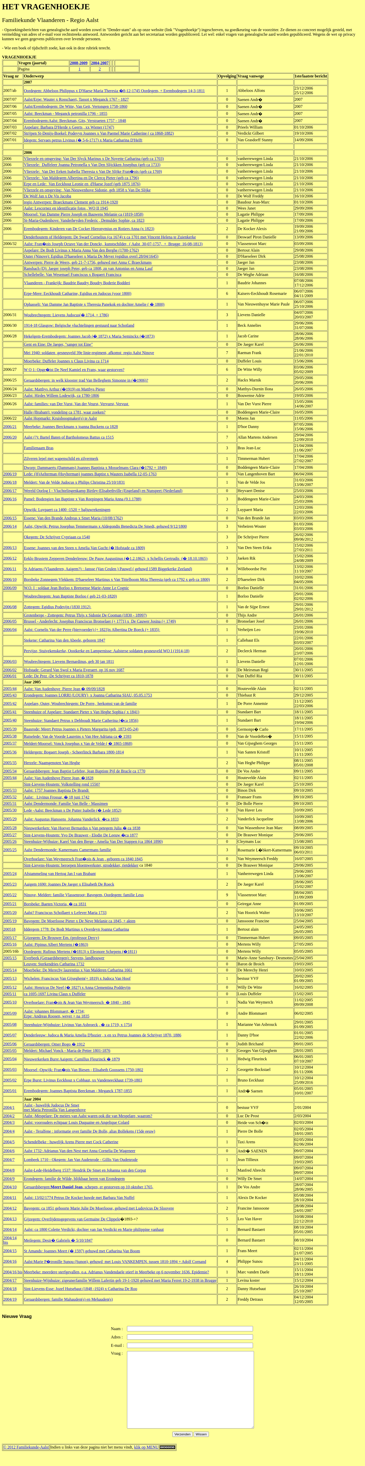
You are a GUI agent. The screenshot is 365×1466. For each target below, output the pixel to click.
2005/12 (9, 987)
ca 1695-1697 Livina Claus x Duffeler (55, 994)
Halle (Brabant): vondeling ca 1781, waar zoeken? (64, 412)
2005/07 (9, 1035)
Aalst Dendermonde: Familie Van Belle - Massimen (66, 803)
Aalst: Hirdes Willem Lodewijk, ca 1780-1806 (61, 395)
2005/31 (9, 803)
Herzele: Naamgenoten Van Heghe (52, 763)
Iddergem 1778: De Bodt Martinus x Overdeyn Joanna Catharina (76, 929)
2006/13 (9, 547)
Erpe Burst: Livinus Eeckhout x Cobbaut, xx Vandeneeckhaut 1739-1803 (83, 1080)
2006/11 (9, 569)
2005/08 (9, 1024)
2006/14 (9, 526)
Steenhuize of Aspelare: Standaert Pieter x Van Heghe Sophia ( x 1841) (81, 712)
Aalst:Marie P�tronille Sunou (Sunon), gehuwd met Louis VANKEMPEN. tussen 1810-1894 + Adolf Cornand (115, 1261)
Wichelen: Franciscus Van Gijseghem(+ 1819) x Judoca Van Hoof (77, 978)
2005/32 (9, 797)
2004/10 (9, 1187)
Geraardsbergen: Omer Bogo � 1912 (54, 1044)
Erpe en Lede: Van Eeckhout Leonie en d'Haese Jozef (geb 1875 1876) (82, 184)
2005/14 (9, 970)
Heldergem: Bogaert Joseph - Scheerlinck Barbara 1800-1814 (74, 752)
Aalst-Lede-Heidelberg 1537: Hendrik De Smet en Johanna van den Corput (85, 1170)
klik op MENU (146, 1462)
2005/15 (9, 958)
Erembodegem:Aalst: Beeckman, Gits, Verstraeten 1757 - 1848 (75, 120)
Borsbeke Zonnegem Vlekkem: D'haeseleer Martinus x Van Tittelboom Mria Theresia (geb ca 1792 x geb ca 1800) (117, 579)
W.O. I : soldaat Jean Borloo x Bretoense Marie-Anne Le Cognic (76, 588)
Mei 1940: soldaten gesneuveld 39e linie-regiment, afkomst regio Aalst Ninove (89, 353)
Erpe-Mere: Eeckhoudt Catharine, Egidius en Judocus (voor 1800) (77, 293)
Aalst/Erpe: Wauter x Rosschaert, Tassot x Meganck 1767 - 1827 (76, 99)
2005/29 (9, 819)
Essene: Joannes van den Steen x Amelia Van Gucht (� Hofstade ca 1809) (84, 548)
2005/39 (9, 729)
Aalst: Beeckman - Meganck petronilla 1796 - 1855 (65, 113)
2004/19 (9, 1299)
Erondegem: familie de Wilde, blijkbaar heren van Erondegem (74, 1178)
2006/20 (9, 437)
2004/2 (8, 1116)
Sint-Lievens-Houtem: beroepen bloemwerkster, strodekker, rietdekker (81, 865)
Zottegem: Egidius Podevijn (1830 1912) (57, 607)
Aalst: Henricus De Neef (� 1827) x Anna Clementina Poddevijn (77, 987)
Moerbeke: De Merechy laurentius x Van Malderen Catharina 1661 (78, 970)
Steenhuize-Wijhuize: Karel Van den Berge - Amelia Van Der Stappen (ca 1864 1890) (93, 841)
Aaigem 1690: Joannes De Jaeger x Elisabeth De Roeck (69, 884)
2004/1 (8, 1107)
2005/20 (9, 912)
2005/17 (9, 937)
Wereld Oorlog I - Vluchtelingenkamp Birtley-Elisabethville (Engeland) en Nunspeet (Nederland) (103, 490)
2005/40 (9, 720)
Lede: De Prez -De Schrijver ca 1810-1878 (58, 676)
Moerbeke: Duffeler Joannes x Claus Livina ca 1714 (66, 361)
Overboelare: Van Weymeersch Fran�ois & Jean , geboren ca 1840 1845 (83, 859)
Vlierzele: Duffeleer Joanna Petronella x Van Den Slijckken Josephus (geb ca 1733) (92, 164)
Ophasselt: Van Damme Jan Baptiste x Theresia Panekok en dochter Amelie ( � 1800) (94, 304)
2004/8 (8, 1170)
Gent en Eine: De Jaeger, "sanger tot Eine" (58, 344)
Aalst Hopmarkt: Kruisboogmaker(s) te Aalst (60, 418)
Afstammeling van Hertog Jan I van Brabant (60, 873)
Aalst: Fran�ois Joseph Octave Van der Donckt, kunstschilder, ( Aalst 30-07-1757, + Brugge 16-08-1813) (113, 244)
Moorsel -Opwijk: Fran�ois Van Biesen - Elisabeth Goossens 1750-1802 (83, 1070)
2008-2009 (78, 63)
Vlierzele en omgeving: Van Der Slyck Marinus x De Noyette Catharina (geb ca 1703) (94, 158)
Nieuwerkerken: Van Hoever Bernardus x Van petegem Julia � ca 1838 (82, 828)
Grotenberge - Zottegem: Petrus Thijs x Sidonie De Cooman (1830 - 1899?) (85, 615)
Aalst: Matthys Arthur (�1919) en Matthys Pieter (64, 389)
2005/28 (9, 828)
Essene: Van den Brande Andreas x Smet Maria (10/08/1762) (73, 518)
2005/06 (9, 1044)
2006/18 (9, 482)
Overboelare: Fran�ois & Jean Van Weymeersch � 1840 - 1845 (77, 1002)
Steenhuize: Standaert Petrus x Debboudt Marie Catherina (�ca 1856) (81, 720)
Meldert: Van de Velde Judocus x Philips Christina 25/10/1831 (74, 482)
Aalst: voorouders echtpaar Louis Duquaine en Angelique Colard (76, 1122)
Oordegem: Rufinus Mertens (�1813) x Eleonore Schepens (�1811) (80, 951)
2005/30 (9, 810)
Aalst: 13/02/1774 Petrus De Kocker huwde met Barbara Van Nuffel (79, 1197)
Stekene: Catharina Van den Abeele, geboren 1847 (64, 640)
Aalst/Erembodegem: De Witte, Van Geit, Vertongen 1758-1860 (75, 106)
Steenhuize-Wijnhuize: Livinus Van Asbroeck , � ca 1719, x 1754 (78, 1025)
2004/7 (8, 1159)
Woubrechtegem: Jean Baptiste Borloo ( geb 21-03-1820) (70, 596)
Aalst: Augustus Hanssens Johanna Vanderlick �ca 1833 (71, 819)
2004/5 (8, 1142)
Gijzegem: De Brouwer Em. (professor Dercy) (61, 937)
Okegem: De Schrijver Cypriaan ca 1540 (57, 537)
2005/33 (9, 790)
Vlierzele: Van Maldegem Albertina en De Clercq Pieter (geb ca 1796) (81, 178)
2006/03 (9, 661)
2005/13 (9, 978)
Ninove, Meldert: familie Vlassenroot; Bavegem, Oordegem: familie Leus (84, 895)
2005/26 (9, 841)
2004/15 (9, 1251)
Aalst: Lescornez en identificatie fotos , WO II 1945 (66, 208)
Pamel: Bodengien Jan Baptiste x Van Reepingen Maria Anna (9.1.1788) (82, 499)
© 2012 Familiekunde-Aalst (26, 1462)
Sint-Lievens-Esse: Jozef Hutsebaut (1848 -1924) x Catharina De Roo (80, 1289)
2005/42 (9, 703)
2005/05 (9, 1050)
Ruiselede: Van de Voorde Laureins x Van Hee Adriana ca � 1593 (77, 736)
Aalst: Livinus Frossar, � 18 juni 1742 (56, 797)
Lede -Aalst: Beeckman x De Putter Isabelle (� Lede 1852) (72, 810)
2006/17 (9, 490)
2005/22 (9, 895)
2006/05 (9, 621)
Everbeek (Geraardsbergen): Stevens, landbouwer (64, 958)
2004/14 (9, 1229)
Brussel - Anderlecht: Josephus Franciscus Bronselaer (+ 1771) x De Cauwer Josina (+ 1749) (100, 621)
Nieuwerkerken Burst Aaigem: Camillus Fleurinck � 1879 (72, 1059)
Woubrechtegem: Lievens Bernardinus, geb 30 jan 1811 (69, 661)
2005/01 (9, 1091)
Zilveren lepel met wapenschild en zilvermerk (61, 458)
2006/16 (9, 499)
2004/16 (9, 1261)
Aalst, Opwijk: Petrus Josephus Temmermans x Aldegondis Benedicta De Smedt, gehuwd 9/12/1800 (105, 526)
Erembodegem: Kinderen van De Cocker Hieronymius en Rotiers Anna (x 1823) (89, 229)
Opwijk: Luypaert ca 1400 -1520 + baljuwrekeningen (67, 509)
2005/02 (9, 1080)
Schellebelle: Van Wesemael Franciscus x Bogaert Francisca (72, 274)
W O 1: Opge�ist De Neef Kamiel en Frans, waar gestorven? (74, 370)
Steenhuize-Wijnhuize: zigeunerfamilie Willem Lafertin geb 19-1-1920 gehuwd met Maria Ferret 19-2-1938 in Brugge (120, 1280)
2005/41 (9, 712)
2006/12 (9, 558)
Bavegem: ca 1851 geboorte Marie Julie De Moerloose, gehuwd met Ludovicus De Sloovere (99, 1208)
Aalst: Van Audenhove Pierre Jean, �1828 (58, 778)
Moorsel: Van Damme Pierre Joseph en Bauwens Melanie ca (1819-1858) (83, 214)
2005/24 (9, 873)
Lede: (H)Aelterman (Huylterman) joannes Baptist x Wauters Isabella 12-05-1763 (90, 474)
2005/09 (9, 1013)
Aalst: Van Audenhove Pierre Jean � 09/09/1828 (64, 689)
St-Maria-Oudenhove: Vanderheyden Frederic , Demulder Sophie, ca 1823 (84, 220)
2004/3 (8, 1122)
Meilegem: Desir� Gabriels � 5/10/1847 (58, 1240)
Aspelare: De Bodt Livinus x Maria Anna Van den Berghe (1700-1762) (81, 250)
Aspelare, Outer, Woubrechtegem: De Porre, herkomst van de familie (80, 703)
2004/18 (9, 1289)
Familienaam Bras (38, 448)
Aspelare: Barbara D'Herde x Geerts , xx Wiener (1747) (69, 127)
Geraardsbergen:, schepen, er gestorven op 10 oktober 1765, (88, 1187)
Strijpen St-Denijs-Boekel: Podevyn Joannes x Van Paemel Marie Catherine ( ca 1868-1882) (99, 133)
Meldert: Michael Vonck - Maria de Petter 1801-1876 (67, 1050)
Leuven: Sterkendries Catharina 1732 (54, 964)
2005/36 (9, 752)
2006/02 (9, 670)
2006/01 (9, 676)
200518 (9, 929)
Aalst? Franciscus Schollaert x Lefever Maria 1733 (65, 912)
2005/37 (9, 743)
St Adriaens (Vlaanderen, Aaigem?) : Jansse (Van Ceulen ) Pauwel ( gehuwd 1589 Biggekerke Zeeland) (108, 569)
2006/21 (9, 426)
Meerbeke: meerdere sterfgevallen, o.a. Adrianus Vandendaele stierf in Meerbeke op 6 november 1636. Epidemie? (116, 1272)
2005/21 (9, 904)
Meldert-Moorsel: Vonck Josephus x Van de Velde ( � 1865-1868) (78, 743)
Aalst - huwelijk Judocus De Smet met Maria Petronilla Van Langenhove (55, 1107)
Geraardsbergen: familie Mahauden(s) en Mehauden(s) (68, 1299)
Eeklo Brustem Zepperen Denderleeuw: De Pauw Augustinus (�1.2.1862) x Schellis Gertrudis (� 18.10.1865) (115, 558)
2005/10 (9, 1002)
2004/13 (9, 1219)
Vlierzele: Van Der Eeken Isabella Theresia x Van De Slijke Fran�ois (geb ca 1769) (93, 171)
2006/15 (9, 518)
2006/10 (9, 579)
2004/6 (8, 1151)
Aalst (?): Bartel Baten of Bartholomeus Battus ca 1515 (69, 437)
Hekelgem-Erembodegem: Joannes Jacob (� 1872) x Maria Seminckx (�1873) (89, 336)
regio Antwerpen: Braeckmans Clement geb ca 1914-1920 (71, 202)
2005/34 (9, 771)
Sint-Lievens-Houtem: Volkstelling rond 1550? (62, 784)
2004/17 (9, 1280)
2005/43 (9, 695)
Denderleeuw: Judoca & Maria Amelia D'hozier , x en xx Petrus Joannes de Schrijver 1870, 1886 (102, 1035)
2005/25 (9, 850)
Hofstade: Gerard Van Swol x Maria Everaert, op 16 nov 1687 (74, 670)
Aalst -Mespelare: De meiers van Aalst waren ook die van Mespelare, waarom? (88, 1116)
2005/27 (9, 835)
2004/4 (8, 1131)
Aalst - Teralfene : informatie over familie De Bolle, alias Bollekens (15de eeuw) (89, 1131)
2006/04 (9, 629)
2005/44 (9, 688)
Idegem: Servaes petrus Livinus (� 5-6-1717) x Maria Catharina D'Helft (83, 140)
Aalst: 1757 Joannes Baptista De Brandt (57, 790)
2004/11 (9, 1197)
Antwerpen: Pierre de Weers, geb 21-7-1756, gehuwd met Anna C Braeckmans (88, 262)
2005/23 (9, 884)
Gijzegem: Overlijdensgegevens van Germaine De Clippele (72, 1219)
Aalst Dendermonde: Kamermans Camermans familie (67, 850)
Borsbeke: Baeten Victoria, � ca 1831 (55, 904)
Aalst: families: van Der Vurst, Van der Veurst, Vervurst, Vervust (76, 404)
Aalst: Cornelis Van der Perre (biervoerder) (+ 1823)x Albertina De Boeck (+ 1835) (92, 629)
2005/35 (9, 763)
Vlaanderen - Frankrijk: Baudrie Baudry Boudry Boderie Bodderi (77, 283)
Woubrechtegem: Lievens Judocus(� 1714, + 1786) (66, 315)
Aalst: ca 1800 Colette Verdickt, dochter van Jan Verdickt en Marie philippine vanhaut (94, 1229)
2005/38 (9, 736)
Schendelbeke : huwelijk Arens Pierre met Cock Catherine (71, 1142)
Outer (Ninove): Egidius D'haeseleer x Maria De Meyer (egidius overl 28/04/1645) (91, 256)
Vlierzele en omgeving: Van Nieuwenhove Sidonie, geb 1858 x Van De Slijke (87, 190)
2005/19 (9, 921)
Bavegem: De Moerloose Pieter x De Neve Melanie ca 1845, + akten (79, 921)
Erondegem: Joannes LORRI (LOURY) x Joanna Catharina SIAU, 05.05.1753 (88, 695)
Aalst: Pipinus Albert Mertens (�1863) (56, 944)
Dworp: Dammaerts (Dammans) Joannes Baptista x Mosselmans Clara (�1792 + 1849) (95, 467)
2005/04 (9, 1059)
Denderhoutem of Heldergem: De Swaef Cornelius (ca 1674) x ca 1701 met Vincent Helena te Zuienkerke (110, 237)
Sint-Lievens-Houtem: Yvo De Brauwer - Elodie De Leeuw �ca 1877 (81, 835)
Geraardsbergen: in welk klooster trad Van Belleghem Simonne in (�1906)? (86, 380)
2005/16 (9, 944)
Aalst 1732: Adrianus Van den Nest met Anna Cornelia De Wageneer (79, 1151)
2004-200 (98, 63)
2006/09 (9, 588)
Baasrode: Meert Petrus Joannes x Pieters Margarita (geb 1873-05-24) (81, 729)
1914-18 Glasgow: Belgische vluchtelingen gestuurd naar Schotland (79, 325)
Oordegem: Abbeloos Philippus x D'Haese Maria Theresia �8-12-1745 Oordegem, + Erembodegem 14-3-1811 (114, 91)
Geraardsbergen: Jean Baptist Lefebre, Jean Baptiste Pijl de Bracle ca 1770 (84, 771)
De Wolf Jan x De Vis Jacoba (47, 196)
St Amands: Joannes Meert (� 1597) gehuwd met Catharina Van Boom (82, 1251)
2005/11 (9, 994)
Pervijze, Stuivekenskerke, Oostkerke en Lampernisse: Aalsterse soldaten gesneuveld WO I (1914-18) (106, 651)
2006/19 (9, 474)
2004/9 (8, 1178)
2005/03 (9, 1069)
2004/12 (9, 1208)
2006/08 (9, 607)
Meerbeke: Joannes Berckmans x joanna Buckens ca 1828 (71, 426)
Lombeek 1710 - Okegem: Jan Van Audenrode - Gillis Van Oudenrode (81, 1159)
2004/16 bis (12, 1272)
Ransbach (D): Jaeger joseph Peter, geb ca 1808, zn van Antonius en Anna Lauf (88, 268)
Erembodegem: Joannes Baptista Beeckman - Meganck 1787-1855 (78, 1091)
